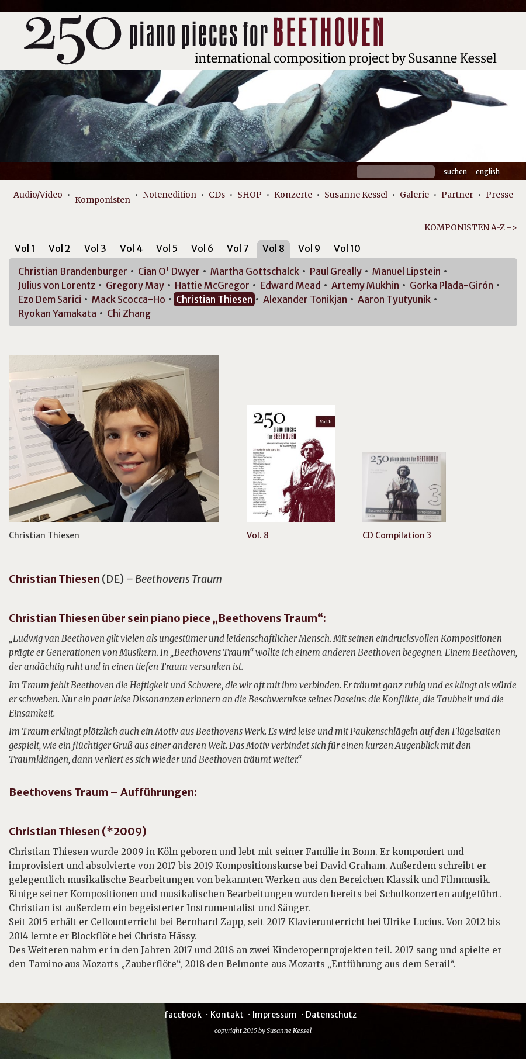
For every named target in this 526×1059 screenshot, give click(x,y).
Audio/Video (38, 194)
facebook (183, 1014)
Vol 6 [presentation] (202, 248)
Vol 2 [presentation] (60, 248)
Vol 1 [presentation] (25, 248)
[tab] (25, 250)
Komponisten (102, 200)
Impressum (274, 1014)
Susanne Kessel (355, 194)
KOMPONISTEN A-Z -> (470, 227)
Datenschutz (331, 1014)
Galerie (414, 194)
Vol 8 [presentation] (273, 248)
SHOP (249, 194)
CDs (217, 194)
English (488, 171)
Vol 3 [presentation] (95, 248)
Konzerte (293, 194)
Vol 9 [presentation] (309, 248)
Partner (457, 194)
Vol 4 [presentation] (131, 248)
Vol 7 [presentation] (238, 248)
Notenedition (169, 194)
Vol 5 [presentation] (167, 248)
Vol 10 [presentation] (347, 248)
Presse (499, 194)
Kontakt (227, 1014)
